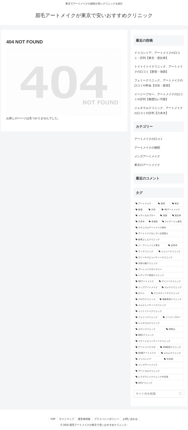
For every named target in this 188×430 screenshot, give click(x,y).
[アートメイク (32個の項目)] (145, 203)
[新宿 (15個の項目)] (163, 203)
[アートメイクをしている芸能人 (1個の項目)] (159, 233)
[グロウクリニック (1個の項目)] (145, 299)
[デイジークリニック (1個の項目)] (170, 281)
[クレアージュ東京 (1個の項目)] (172, 221)
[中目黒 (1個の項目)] (173, 359)
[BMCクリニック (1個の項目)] (159, 335)
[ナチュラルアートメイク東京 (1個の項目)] (159, 227)
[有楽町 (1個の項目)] (153, 221)
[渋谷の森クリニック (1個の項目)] (159, 263)
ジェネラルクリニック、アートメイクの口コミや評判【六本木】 (158, 110)
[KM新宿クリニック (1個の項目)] (171, 347)
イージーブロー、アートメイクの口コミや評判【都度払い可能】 (158, 97)
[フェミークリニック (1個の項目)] (147, 317)
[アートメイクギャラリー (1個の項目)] (159, 269)
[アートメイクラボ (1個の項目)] (146, 347)
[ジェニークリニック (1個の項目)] (170, 251)
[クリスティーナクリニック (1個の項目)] (167, 293)
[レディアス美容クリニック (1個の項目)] (159, 275)
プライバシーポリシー (106, 419)
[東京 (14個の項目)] (177, 203)
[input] (159, 393)
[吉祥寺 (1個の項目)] (175, 245)
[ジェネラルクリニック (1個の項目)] (159, 323)
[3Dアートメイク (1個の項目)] (145, 281)
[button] (180, 394)
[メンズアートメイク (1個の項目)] (159, 365)
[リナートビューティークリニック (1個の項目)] (159, 341)
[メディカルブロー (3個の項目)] (146, 215)
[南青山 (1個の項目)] (174, 329)
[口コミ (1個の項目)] (141, 293)
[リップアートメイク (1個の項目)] (146, 287)
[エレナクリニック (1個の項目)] (172, 287)
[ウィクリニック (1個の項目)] (145, 251)
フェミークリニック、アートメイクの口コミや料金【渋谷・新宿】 (158, 83)
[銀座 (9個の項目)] (140, 209)
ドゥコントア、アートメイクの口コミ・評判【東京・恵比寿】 (157, 55)
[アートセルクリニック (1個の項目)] (159, 371)
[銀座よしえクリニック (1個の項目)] (159, 239)
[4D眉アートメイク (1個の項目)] (146, 353)
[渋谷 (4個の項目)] (153, 209)
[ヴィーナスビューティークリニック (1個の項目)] (159, 257)
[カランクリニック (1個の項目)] (149, 329)
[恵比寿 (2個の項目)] (177, 215)
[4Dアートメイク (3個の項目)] (172, 209)
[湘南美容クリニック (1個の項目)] (171, 299)
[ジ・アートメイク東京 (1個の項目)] (150, 245)
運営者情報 (84, 419)
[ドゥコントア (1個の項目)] (148, 359)
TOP (52, 419)
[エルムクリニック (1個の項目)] (171, 353)
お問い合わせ (130, 419)
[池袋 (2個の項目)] (164, 215)
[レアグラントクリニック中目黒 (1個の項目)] (159, 377)
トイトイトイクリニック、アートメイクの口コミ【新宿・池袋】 (158, 69)
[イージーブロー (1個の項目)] (172, 317)
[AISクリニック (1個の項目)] (159, 383)
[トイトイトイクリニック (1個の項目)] (159, 311)
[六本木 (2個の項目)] (140, 221)
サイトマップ (66, 419)
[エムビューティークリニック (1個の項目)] (159, 305)
